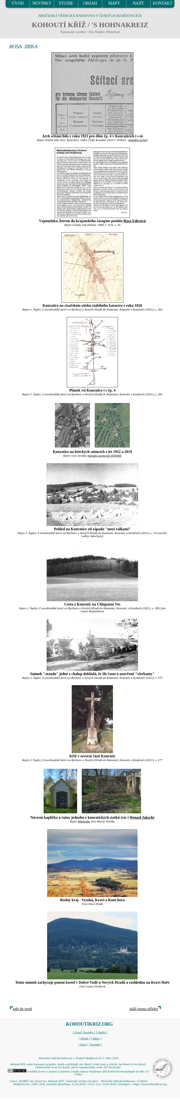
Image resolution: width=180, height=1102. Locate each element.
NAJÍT (138, 3)
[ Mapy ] (96, 1038)
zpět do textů (22, 1009)
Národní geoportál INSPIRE (104, 455)
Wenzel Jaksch (141, 817)
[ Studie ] (101, 1032)
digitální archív (137, 140)
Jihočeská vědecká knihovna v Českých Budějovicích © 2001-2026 (78, 1058)
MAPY (114, 3)
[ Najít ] (83, 1044)
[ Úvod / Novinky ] (84, 1032)
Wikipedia (84, 821)
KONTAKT (162, 3)
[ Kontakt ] (95, 1044)
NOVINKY (41, 3)
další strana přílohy (144, 1009)
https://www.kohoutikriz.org (150, 1084)
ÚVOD (17, 3)
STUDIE (66, 3)
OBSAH (90, 3)
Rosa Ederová (134, 221)
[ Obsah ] (84, 1038)
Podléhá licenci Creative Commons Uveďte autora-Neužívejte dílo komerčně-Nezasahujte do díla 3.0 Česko (78, 1073)
